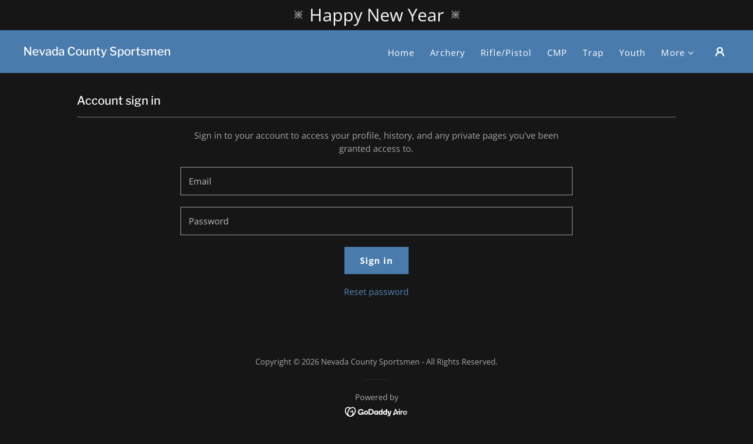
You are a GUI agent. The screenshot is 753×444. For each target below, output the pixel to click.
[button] (678, 52)
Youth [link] (632, 52)
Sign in (377, 260)
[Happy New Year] (376, 15)
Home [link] (401, 52)
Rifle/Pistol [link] (506, 52)
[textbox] (376, 181)
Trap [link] (593, 52)
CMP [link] (557, 52)
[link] (97, 52)
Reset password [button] (376, 291)
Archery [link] (447, 52)
